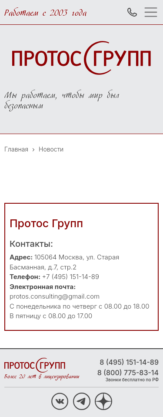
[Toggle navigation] (153, 12)
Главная (16, 149)
